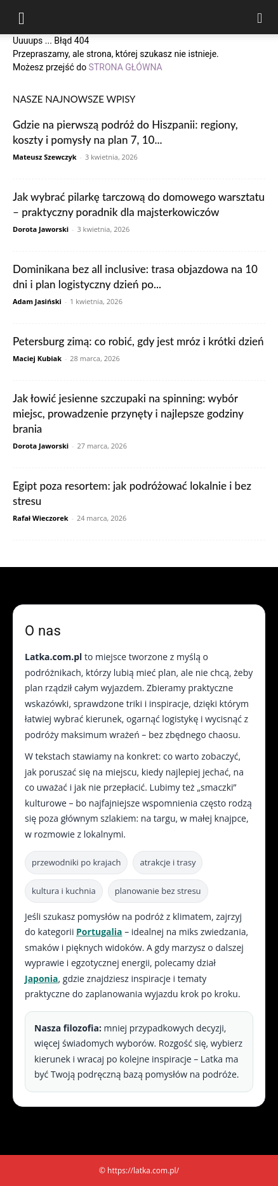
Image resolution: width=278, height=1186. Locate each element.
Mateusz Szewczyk (45, 157)
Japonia (41, 978)
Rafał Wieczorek (41, 518)
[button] (21, 17)
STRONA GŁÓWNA (125, 67)
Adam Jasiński (37, 301)
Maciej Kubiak (37, 358)
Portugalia (99, 932)
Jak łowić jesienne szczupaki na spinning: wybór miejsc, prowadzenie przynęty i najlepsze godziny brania (128, 413)
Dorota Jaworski (41, 229)
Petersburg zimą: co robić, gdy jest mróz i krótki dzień (138, 341)
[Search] (260, 17)
